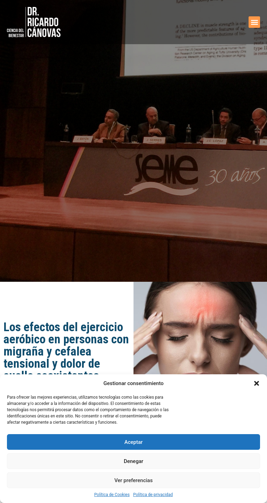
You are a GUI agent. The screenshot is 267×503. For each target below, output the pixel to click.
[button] (256, 383)
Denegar (133, 461)
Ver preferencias (133, 480)
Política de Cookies (112, 494)
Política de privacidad (153, 494)
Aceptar (133, 442)
